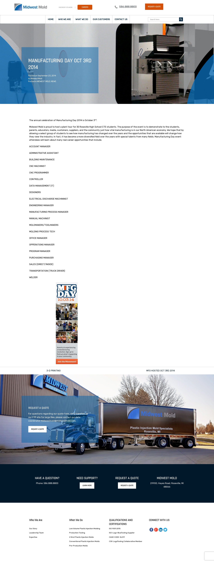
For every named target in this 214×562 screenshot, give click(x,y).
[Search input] (164, 19)
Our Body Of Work (65, 7)
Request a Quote (154, 7)
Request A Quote (37, 429)
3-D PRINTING (54, 370)
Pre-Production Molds (78, 546)
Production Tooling (77, 533)
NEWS (53, 81)
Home (51, 19)
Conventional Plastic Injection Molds (84, 541)
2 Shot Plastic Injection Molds (81, 537)
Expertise (33, 537)
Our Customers (101, 19)
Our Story (33, 529)
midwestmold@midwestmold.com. (58, 421)
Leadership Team (36, 533)
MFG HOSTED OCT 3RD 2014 (160, 370)
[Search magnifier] (181, 19)
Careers (85, 7)
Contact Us (121, 19)
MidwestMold (36, 78)
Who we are (64, 19)
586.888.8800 (128, 6)
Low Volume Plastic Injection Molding (84, 529)
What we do (81, 19)
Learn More (87, 485)
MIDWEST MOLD (43, 81)
